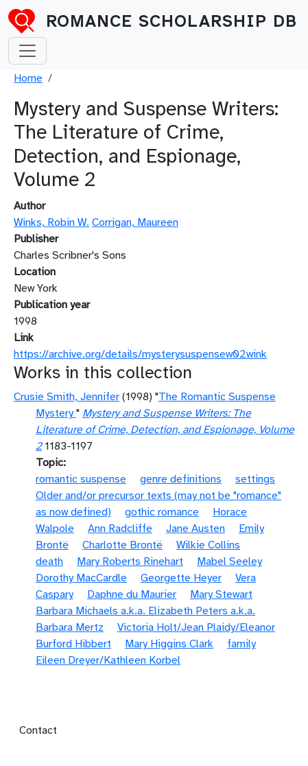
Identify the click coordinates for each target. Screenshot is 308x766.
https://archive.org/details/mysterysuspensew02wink (140, 354)
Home (28, 78)
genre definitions (181, 479)
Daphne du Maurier (131, 594)
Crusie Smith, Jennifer (66, 397)
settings (255, 479)
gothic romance (162, 512)
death (49, 561)
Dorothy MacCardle (81, 578)
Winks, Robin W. (51, 222)
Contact (38, 730)
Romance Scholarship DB (171, 21)
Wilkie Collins (208, 545)
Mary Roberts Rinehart (130, 561)
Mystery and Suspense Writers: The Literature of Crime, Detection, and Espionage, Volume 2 (165, 429)
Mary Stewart (221, 594)
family (241, 644)
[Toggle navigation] (27, 51)
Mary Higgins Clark (169, 644)
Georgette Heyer (181, 578)
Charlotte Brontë (122, 545)
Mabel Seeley (229, 561)
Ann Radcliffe (120, 528)
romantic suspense (81, 479)
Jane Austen (195, 528)
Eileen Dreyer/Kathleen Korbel (108, 660)
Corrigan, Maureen (135, 222)
